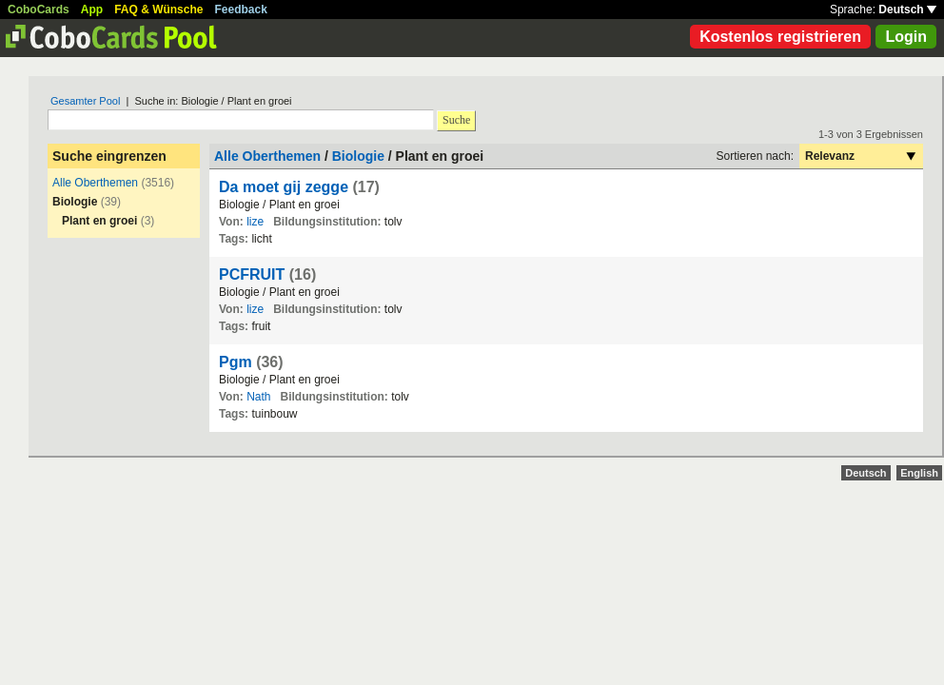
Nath (258, 396)
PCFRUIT (252, 274)
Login (906, 37)
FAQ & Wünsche (158, 9)
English (919, 473)
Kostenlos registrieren (780, 37)
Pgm (235, 362)
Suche (456, 120)
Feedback (241, 9)
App (92, 9)
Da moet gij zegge (283, 187)
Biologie (358, 156)
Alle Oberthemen (95, 182)
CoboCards (38, 9)
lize (255, 221)
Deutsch (907, 9)
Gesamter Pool (85, 101)
